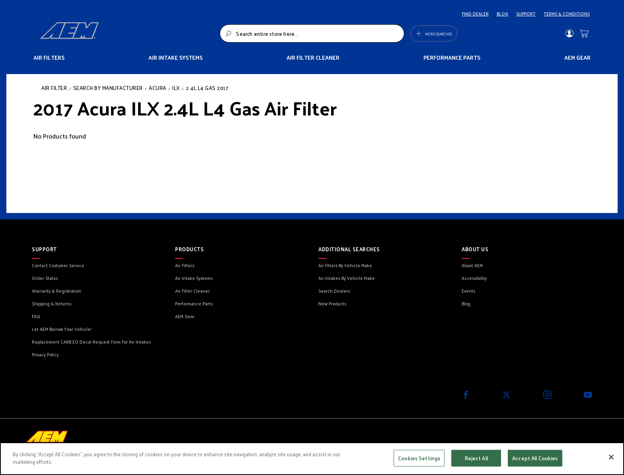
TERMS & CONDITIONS (567, 14)
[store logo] (127, 33)
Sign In (569, 33)
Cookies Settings (419, 458)
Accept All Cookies (535, 458)
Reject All (476, 458)
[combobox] (312, 33)
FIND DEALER (475, 14)
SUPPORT (526, 14)
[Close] (611, 457)
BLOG (502, 14)
